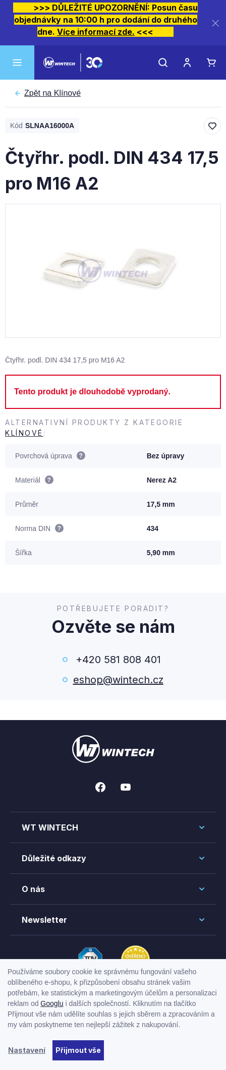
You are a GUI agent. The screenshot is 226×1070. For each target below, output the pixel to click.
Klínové (52, 93)
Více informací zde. (96, 32)
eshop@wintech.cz (118, 680)
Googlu (51, 1003)
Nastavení (26, 1050)
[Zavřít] (215, 23)
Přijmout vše (78, 1050)
